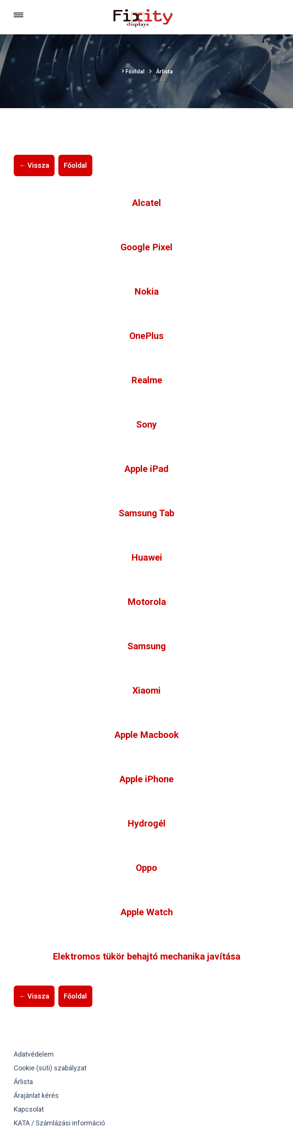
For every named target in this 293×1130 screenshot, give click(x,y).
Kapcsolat (29, 1109)
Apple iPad (146, 469)
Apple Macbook (146, 735)
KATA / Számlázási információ (59, 1123)
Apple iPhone (146, 779)
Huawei (146, 557)
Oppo (146, 867)
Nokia (146, 291)
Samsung (146, 646)
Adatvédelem (34, 1054)
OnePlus (146, 336)
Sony (146, 424)
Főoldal (75, 165)
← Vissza (34, 165)
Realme (146, 380)
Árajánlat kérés (36, 1095)
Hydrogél (146, 823)
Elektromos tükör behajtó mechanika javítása (146, 956)
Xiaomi (146, 690)
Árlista (23, 1082)
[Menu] (18, 14)
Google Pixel (146, 247)
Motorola (146, 602)
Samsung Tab (146, 513)
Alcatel (146, 203)
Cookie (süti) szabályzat (50, 1068)
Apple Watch (147, 912)
